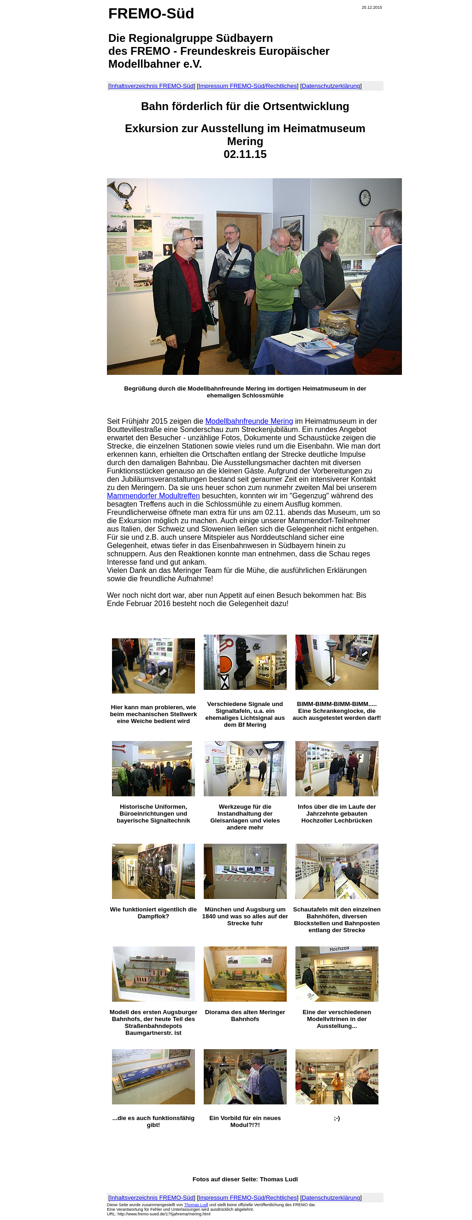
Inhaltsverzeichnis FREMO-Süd (152, 85)
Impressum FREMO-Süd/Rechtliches (248, 85)
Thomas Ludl (196, 1204)
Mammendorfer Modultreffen (153, 496)
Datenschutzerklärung (331, 85)
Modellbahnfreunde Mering (249, 421)
